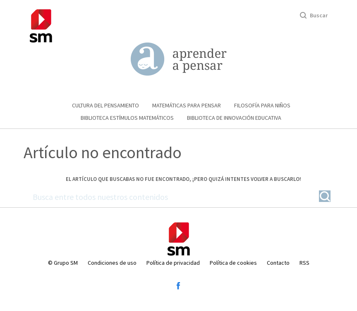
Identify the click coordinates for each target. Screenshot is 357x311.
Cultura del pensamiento (105, 105)
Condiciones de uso (112, 262)
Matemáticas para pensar (186, 105)
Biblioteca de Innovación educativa (234, 117)
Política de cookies (233, 262)
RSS (304, 262)
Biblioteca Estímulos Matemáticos (127, 117)
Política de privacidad (173, 262)
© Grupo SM (63, 262)
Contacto (278, 262)
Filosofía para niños (262, 105)
